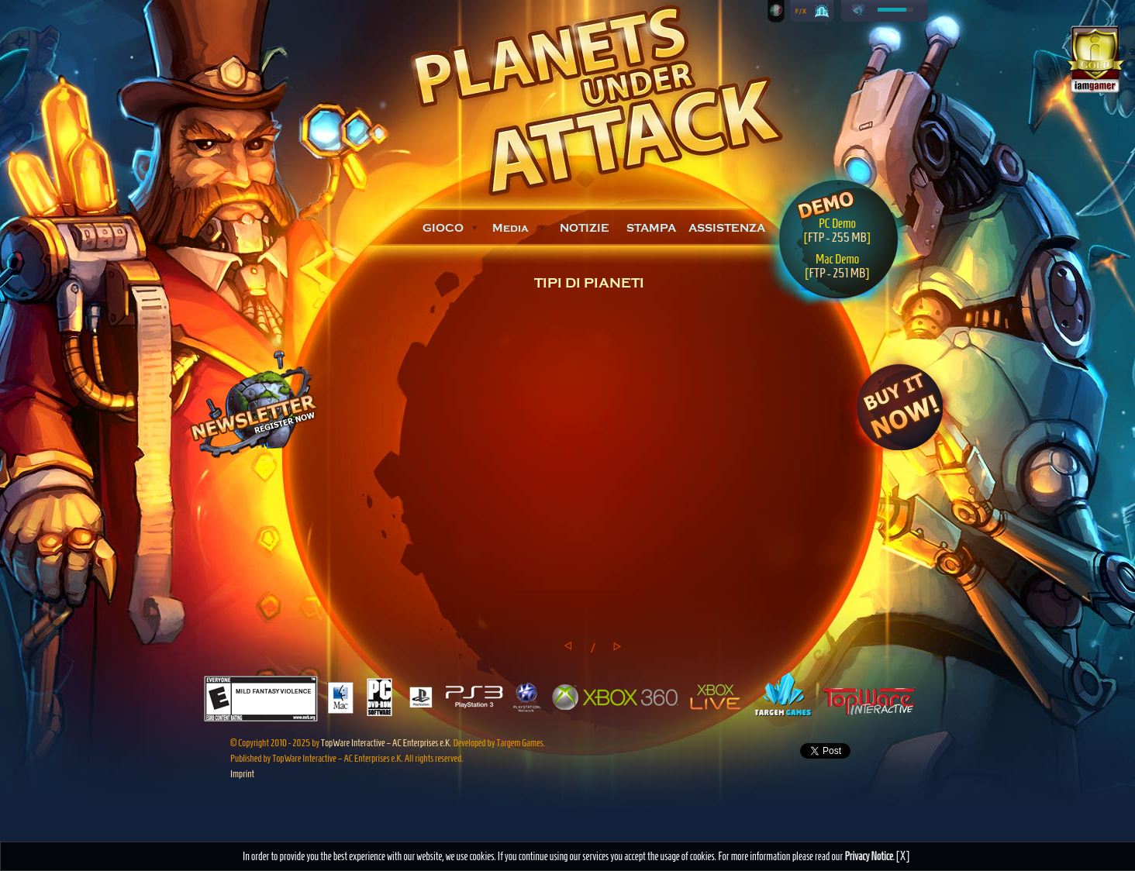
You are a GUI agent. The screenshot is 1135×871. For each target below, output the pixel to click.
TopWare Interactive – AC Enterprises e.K (385, 743)
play (858, 11)
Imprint (242, 774)
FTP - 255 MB (837, 237)
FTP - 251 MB (837, 273)
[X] (902, 855)
